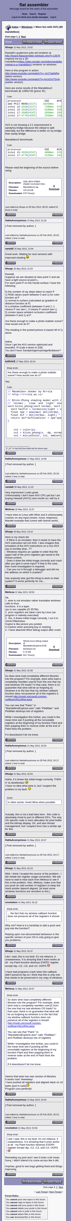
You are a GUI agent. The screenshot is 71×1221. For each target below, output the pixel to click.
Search (33, 14)
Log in (53, 17)
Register (42, 14)
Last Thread (42, 1192)
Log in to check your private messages (30, 17)
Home (24, 14)
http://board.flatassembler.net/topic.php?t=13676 (32, 55)
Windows (27, 26)
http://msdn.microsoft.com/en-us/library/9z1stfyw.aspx (26, 698)
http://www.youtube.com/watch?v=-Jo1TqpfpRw (32, 73)
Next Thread (55, 1192)
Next (23, 36)
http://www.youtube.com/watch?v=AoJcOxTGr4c (32, 79)
